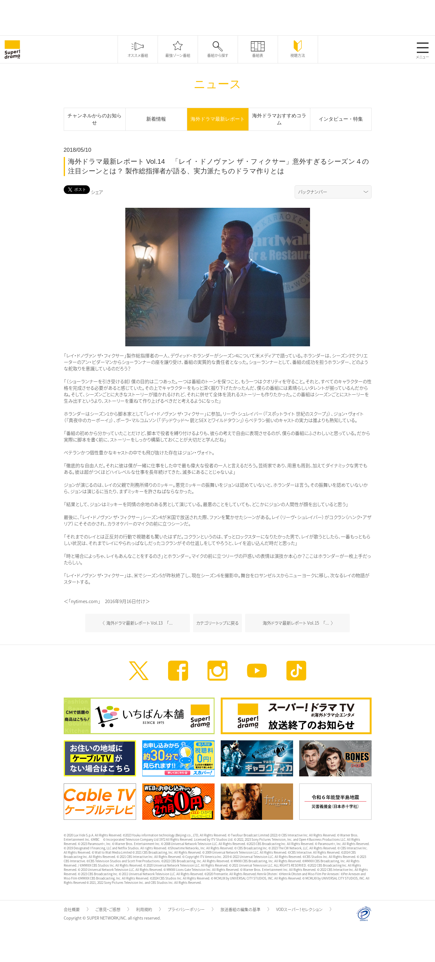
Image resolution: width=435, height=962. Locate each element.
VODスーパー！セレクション (303, 909)
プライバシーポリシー (190, 909)
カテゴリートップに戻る (217, 623)
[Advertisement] (218, 17)
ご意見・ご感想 (112, 909)
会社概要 (76, 909)
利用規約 (148, 909)
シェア (97, 192)
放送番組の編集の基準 (244, 909)
